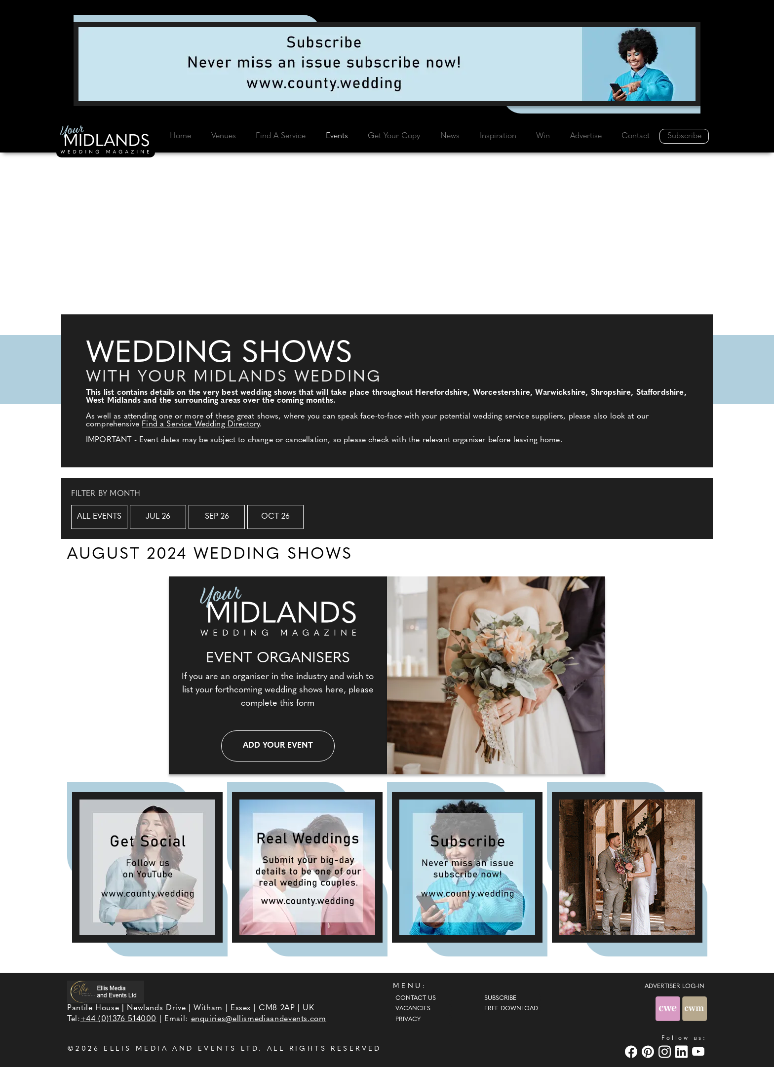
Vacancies (412, 1009)
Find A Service (281, 136)
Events (337, 136)
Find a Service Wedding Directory (200, 424)
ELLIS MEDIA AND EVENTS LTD (181, 1049)
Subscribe (684, 136)
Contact (635, 136)
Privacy (408, 1020)
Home (180, 136)
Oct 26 (275, 517)
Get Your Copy (394, 136)
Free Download (511, 1009)
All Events (99, 517)
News (450, 136)
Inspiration (498, 136)
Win (543, 136)
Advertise (586, 136)
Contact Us (415, 998)
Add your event (278, 746)
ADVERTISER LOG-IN (674, 987)
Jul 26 (158, 517)
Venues (223, 136)
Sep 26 (217, 517)
